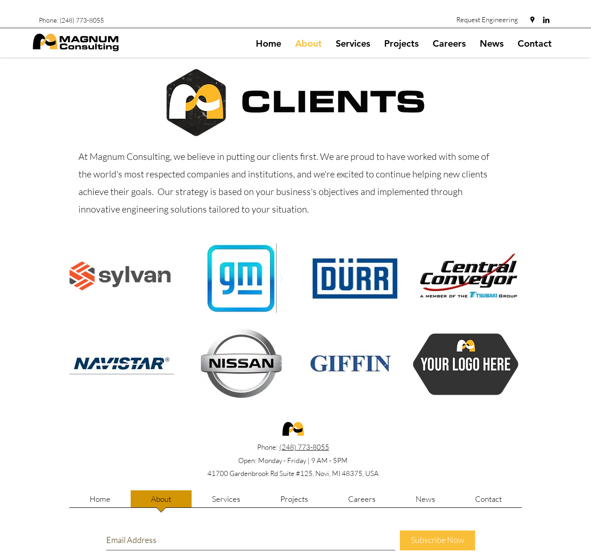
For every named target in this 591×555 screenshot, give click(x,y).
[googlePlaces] (532, 19)
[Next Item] (158, 276)
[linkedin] (546, 19)
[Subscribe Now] (437, 540)
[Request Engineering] (487, 19)
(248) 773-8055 (304, 447)
